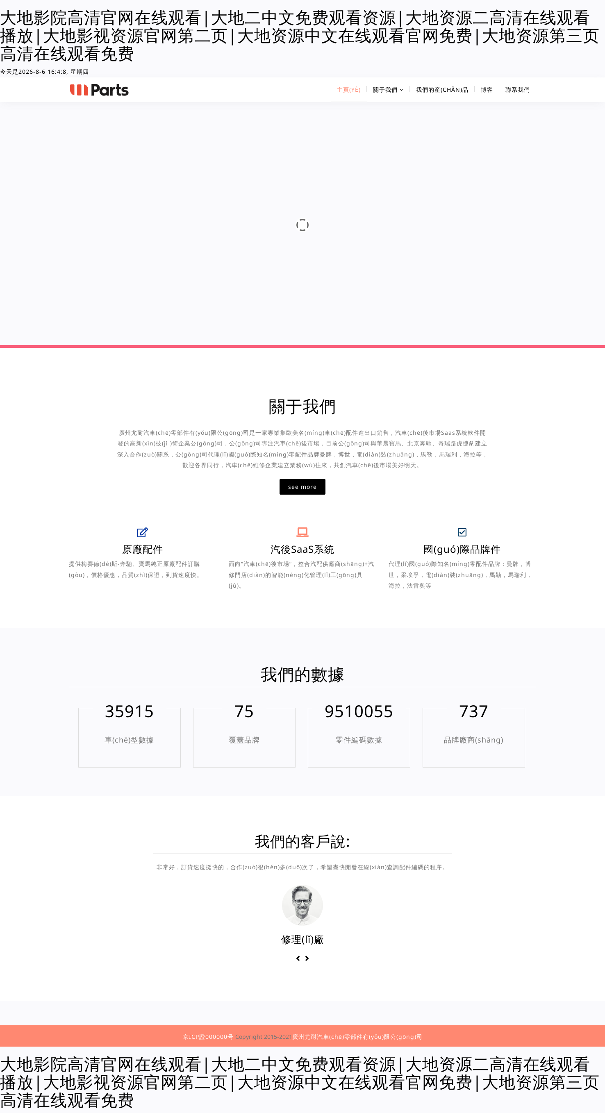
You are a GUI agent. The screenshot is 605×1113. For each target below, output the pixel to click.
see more (302, 487)
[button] (300, 958)
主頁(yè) (349, 89)
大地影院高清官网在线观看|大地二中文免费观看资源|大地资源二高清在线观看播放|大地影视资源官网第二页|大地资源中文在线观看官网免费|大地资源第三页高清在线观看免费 (300, 35)
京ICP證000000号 (208, 1036)
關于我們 (388, 89)
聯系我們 (517, 89)
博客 (487, 89)
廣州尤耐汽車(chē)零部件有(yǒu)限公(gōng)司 (357, 1036)
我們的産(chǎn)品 (442, 89)
